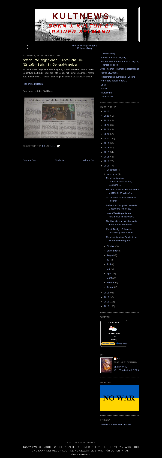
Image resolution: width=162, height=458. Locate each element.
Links (103, 84)
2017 (107, 152)
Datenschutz (106, 96)
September (112, 250)
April (109, 273)
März (109, 278)
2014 (107, 165)
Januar (110, 287)
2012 (107, 297)
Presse (103, 88)
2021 (107, 134)
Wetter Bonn (114, 322)
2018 (107, 147)
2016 (107, 156)
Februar (111, 282)
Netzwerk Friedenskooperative (115, 424)
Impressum (106, 92)
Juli (109, 260)
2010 (107, 306)
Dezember (112, 169)
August (110, 255)
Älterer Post (89, 160)
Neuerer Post (29, 160)
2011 (107, 301)
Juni (109, 264)
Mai (109, 269)
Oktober (111, 246)
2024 (107, 120)
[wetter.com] (108, 344)
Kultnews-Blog (84, 48)
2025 (107, 115)
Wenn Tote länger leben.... (113, 80)
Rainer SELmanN (109, 72)
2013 (107, 292)
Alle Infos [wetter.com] (121, 343)
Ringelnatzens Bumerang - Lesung (117, 76)
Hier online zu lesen (33, 84)
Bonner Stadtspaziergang (84, 45)
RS (118, 359)
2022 (107, 129)
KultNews (81, 16)
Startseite (59, 160)
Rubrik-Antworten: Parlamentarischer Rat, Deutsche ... (119, 181)
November (112, 174)
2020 (107, 138)
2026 (107, 111)
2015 (107, 161)
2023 (107, 125)
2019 (107, 143)
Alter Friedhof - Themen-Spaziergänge (119, 69)
